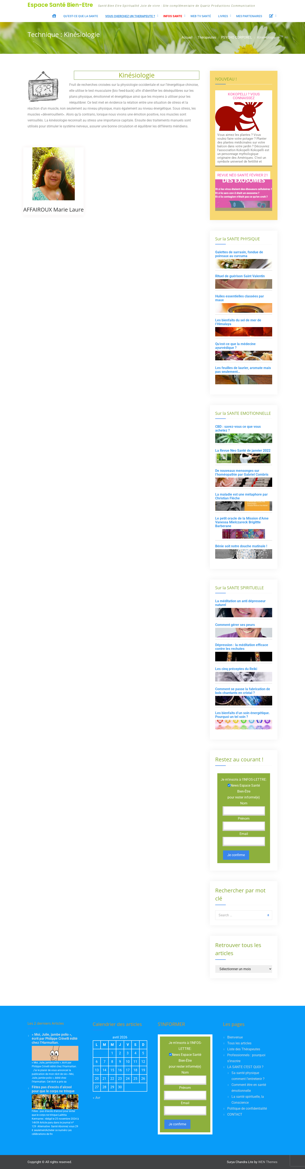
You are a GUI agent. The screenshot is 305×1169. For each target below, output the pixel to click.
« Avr (96, 1098)
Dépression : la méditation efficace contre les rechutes (241, 647)
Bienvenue (235, 1037)
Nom (243, 803)
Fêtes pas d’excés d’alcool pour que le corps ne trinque (53, 1089)
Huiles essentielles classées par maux (239, 298)
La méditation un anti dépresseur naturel (240, 603)
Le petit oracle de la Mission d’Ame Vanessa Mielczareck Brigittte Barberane (242, 522)
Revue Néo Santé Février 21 (242, 175)
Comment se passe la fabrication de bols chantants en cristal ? (242, 691)
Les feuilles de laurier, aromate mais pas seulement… (243, 370)
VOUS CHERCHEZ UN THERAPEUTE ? (130, 16)
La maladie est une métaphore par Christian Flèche (241, 496)
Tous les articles (239, 1043)
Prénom (244, 818)
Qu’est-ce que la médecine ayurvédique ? (235, 346)
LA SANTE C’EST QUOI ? (245, 1067)
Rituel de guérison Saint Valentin (240, 276)
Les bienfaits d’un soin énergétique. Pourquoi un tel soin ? (242, 715)
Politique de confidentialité (247, 1108)
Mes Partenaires (249, 16)
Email (244, 834)
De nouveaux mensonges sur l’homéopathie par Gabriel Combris (241, 473)
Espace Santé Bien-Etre (60, 5)
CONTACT (234, 1114)
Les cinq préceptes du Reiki (236, 669)
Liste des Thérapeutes (243, 1049)
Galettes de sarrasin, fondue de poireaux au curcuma (239, 254)
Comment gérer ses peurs (235, 625)
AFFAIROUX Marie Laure (53, 209)
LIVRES (223, 16)
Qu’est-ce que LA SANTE (80, 16)
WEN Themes (267, 1162)
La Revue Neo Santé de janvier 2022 (242, 451)
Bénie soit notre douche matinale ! (241, 546)
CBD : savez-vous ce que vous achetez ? (238, 428)
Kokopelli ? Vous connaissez (244, 96)
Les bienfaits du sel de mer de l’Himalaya (238, 322)
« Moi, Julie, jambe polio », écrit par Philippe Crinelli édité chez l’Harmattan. (55, 1038)
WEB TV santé (200, 16)
